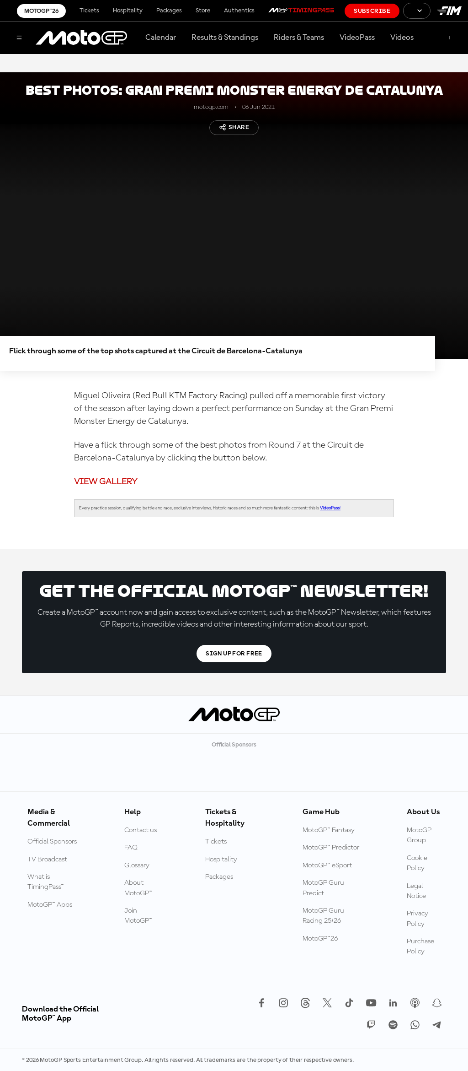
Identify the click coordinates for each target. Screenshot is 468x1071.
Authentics (239, 10)
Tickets (89, 10)
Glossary (136, 865)
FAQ (131, 847)
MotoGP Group (419, 835)
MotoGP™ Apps (49, 905)
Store (203, 10)
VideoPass (357, 37)
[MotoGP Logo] (81, 38)
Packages (169, 10)
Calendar (160, 37)
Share (234, 127)
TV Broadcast (47, 859)
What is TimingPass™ (45, 882)
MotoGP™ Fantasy (329, 830)
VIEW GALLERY (106, 482)
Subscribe (372, 11)
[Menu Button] (19, 38)
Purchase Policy (420, 946)
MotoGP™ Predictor (331, 847)
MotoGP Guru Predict (323, 888)
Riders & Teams (299, 37)
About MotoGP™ (138, 888)
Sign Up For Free (234, 653)
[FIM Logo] (449, 10)
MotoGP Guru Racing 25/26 (323, 916)
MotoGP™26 (41, 11)
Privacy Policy (417, 918)
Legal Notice (416, 891)
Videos (402, 37)
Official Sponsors (52, 841)
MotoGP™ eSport (327, 865)
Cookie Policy (417, 863)
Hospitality (128, 10)
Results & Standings (224, 37)
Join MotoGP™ (138, 916)
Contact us (140, 830)
